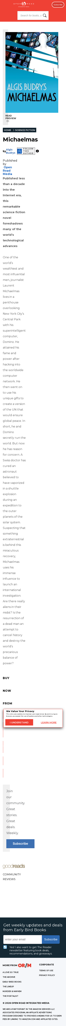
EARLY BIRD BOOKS (12, 982)
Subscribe (58, 5)
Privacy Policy (47, 975)
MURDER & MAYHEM (12, 991)
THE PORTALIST (10, 996)
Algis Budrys (10, 151)
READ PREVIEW (10, 118)
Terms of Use (46, 970)
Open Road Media (7, 171)
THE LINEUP (8, 986)
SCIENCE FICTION (25, 130)
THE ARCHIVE (9, 977)
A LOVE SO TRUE (10, 972)
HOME (7, 130)
